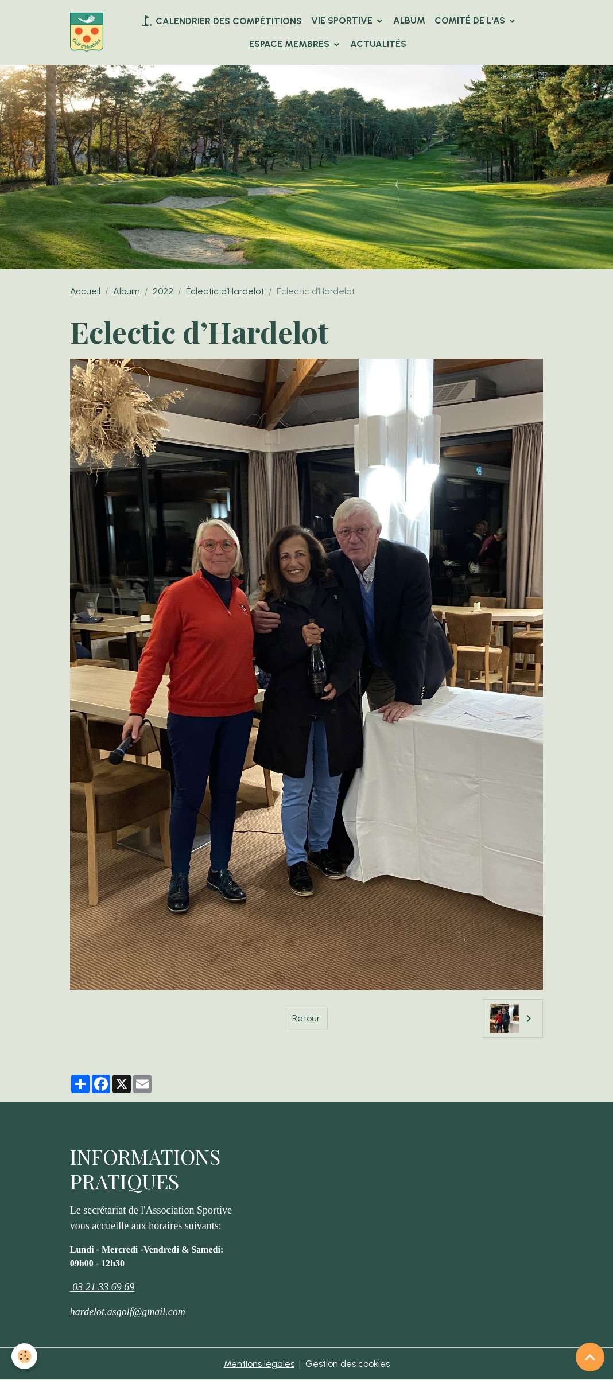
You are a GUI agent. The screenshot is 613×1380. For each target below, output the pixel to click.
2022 (163, 291)
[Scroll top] (590, 1357)
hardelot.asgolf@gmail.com (127, 1311)
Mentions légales (259, 1363)
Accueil (85, 291)
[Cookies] (24, 1356)
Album (409, 20)
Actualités (378, 43)
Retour (306, 1018)
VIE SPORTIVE (343, 20)
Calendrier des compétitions (220, 21)
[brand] (86, 33)
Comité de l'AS (470, 20)
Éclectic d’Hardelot (225, 291)
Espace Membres (290, 43)
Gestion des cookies (347, 1363)
